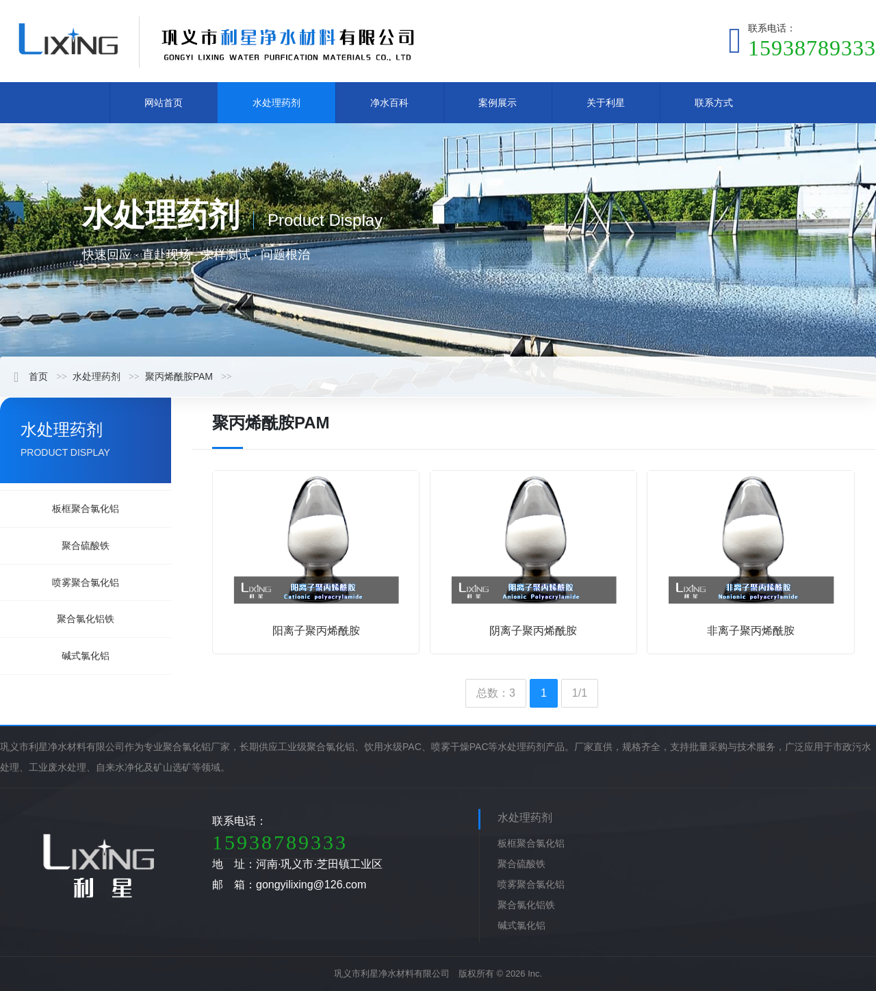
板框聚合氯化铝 (85, 508)
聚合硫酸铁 (86, 545)
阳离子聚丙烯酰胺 (316, 630)
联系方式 (714, 102)
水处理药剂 (276, 102)
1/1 (579, 693)
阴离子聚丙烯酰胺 (533, 630)
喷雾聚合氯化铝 (85, 582)
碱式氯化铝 (86, 655)
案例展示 (497, 102)
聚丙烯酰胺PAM (179, 376)
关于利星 (606, 102)
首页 (31, 376)
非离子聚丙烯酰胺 (751, 630)
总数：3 (495, 693)
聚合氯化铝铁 (85, 618)
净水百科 (389, 102)
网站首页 (163, 102)
